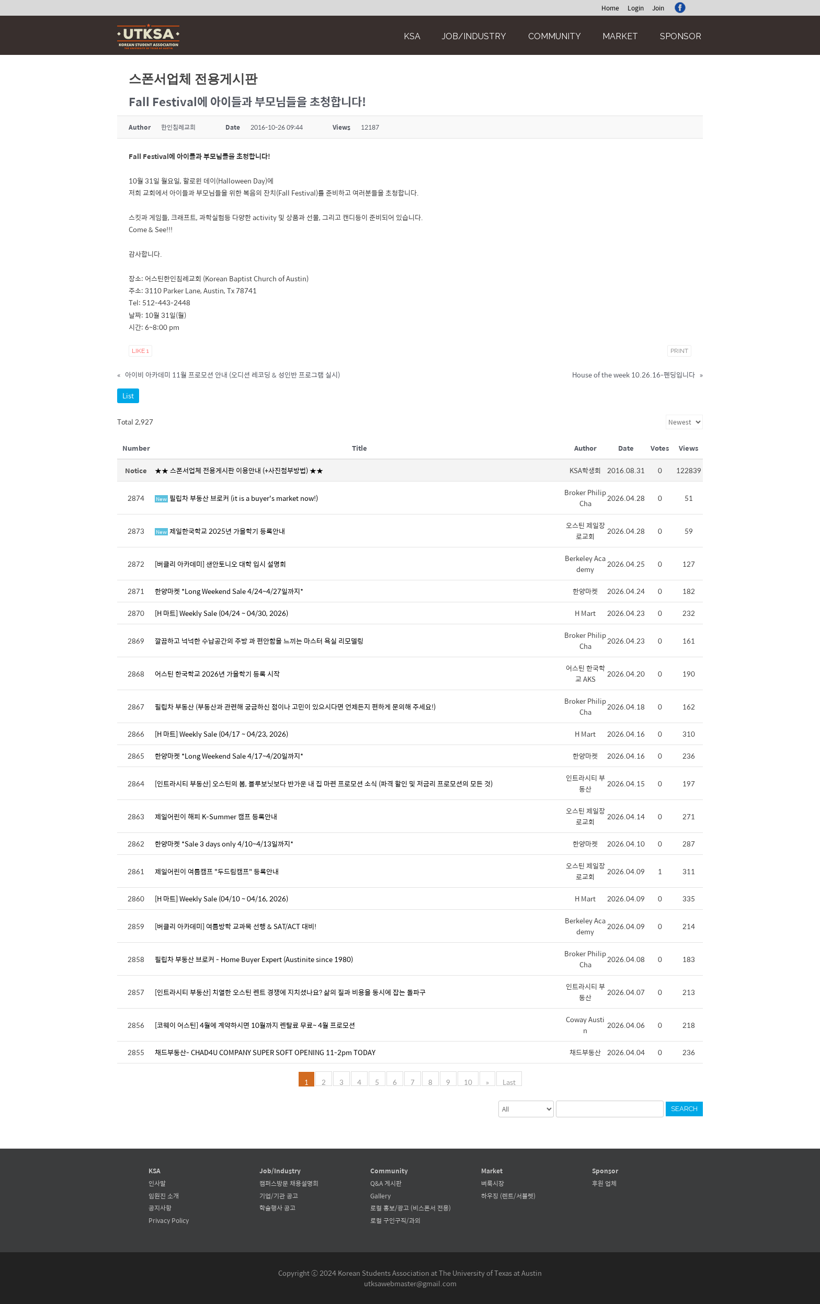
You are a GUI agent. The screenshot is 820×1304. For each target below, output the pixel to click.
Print (679, 350)
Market (620, 36)
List (128, 395)
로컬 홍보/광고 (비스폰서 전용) (410, 1208)
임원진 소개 (164, 1195)
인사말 (157, 1183)
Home (610, 8)
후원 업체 (604, 1183)
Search (684, 1109)
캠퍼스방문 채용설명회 (288, 1183)
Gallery (380, 1195)
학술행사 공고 (277, 1208)
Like (140, 350)
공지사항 (160, 1208)
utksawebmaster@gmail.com (410, 1283)
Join (658, 8)
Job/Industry (474, 36)
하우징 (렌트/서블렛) (508, 1195)
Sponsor (680, 36)
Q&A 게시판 (386, 1183)
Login (636, 8)
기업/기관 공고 (278, 1195)
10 (468, 1081)
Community (554, 36)
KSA (412, 36)
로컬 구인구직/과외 (395, 1220)
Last (509, 1081)
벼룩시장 (492, 1183)
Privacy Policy (169, 1220)
